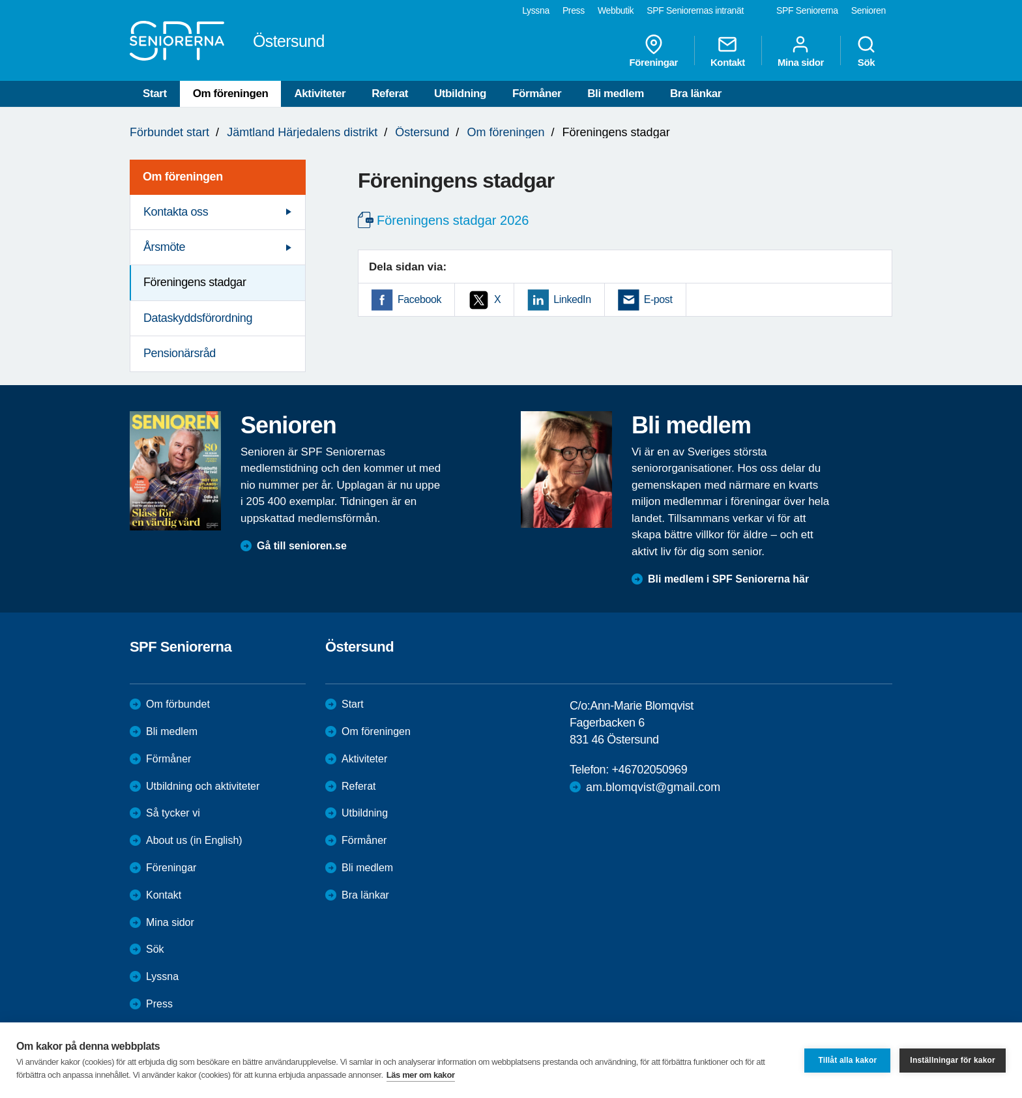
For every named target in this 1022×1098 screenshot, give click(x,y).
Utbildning (460, 93)
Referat (390, 93)
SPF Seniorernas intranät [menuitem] (695, 10)
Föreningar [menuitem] (654, 51)
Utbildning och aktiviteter (202, 786)
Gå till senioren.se (302, 545)
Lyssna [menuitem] (535, 10)
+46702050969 (649, 769)
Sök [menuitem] (866, 51)
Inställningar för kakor (952, 1060)
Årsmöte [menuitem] (164, 246)
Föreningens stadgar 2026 (453, 220)
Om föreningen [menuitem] (183, 176)
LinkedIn (572, 299)
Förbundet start (169, 132)
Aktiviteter (319, 93)
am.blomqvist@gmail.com (653, 787)
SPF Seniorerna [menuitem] (807, 10)
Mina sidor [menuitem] (801, 51)
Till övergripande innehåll (0, 0)
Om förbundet (178, 704)
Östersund (422, 132)
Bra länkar (696, 93)
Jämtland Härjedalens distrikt (302, 132)
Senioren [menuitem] (868, 10)
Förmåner (536, 93)
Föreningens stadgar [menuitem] (194, 282)
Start (155, 93)
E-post (658, 299)
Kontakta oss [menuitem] (175, 211)
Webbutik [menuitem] (616, 10)
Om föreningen (231, 93)
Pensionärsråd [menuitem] (179, 353)
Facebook (419, 299)
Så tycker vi (173, 812)
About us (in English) (194, 840)
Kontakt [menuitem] (727, 51)
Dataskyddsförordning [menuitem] (197, 318)
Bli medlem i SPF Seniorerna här (728, 579)
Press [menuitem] (573, 10)
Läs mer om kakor (421, 1075)
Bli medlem (615, 93)
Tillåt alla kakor (847, 1060)
